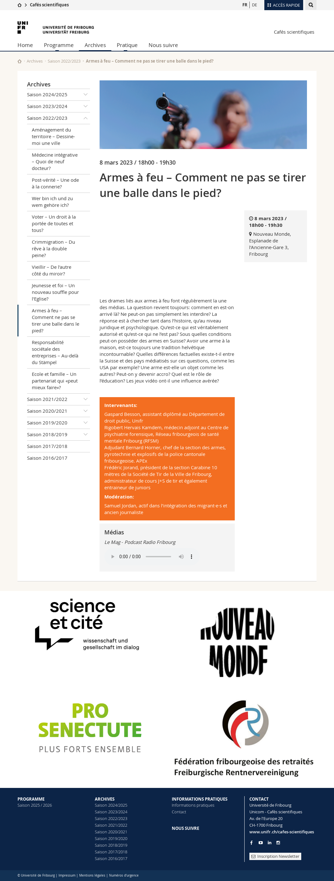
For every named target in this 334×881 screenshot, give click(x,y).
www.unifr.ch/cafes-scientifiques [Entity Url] (281, 832)
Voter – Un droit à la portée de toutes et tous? (54, 223)
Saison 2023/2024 (58, 106)
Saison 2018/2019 (58, 434)
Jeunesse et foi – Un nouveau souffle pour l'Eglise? (55, 292)
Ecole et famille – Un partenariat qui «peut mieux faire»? (55, 380)
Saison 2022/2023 (64, 61)
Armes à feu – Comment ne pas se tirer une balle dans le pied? (55, 320)
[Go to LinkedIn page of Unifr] (269, 843)
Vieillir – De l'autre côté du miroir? (51, 270)
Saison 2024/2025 (58, 94)
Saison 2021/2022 (58, 399)
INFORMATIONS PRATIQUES (199, 799)
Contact (179, 812)
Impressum (67, 875)
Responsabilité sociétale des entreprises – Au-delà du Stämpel (55, 352)
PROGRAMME (31, 799)
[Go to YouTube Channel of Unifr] (261, 843)
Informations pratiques (193, 805)
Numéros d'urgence (124, 875)
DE (254, 5)
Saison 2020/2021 (58, 411)
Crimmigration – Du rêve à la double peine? (53, 248)
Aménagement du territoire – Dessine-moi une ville (53, 136)
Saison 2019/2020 (58, 423)
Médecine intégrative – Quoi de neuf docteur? (55, 161)
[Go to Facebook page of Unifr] (251, 842)
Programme (59, 45)
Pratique (127, 45)
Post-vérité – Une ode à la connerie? (55, 183)
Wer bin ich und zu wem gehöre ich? (52, 201)
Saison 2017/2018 (47, 446)
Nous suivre (163, 45)
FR (244, 5)
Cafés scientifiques (49, 5)
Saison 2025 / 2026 (34, 805)
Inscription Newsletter (275, 856)
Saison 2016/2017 (47, 458)
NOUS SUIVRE (185, 828)
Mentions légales (92, 875)
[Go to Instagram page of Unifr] (278, 843)
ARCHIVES (105, 799)
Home (25, 45)
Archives (95, 45)
